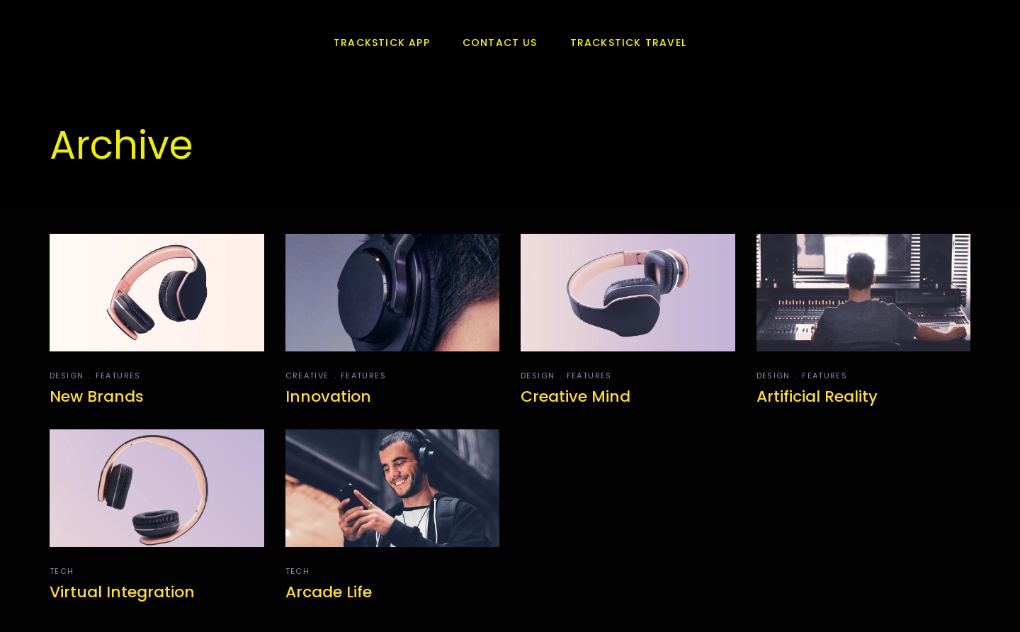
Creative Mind (575, 396)
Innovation (328, 396)
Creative (307, 375)
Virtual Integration (122, 592)
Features (118, 375)
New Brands (97, 396)
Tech (62, 571)
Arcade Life (328, 592)
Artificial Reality (817, 396)
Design (67, 375)
